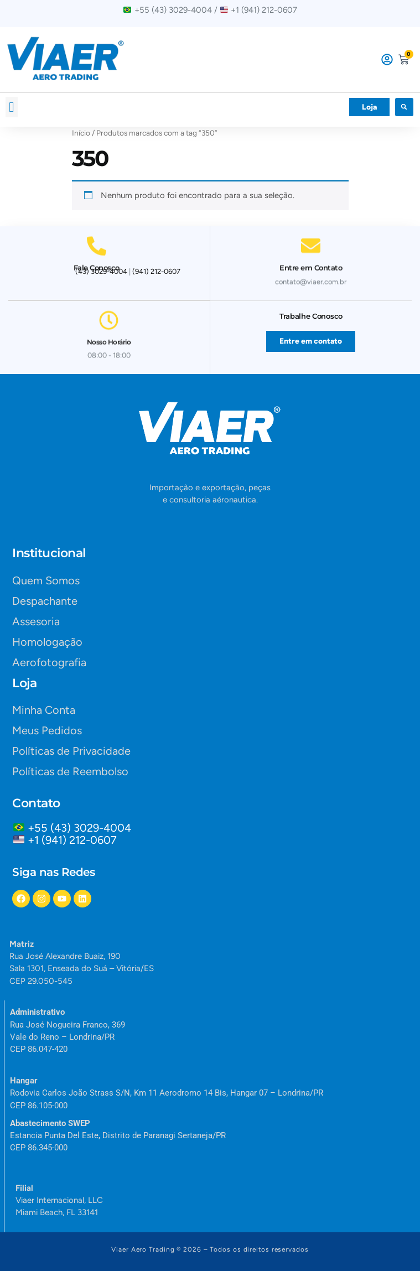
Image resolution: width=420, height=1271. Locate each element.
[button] (12, 107)
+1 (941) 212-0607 (72, 840)
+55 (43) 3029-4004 (82, 827)
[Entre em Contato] (310, 241)
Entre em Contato (310, 263)
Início (81, 132)
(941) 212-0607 (156, 271)
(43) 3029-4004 (101, 271)
